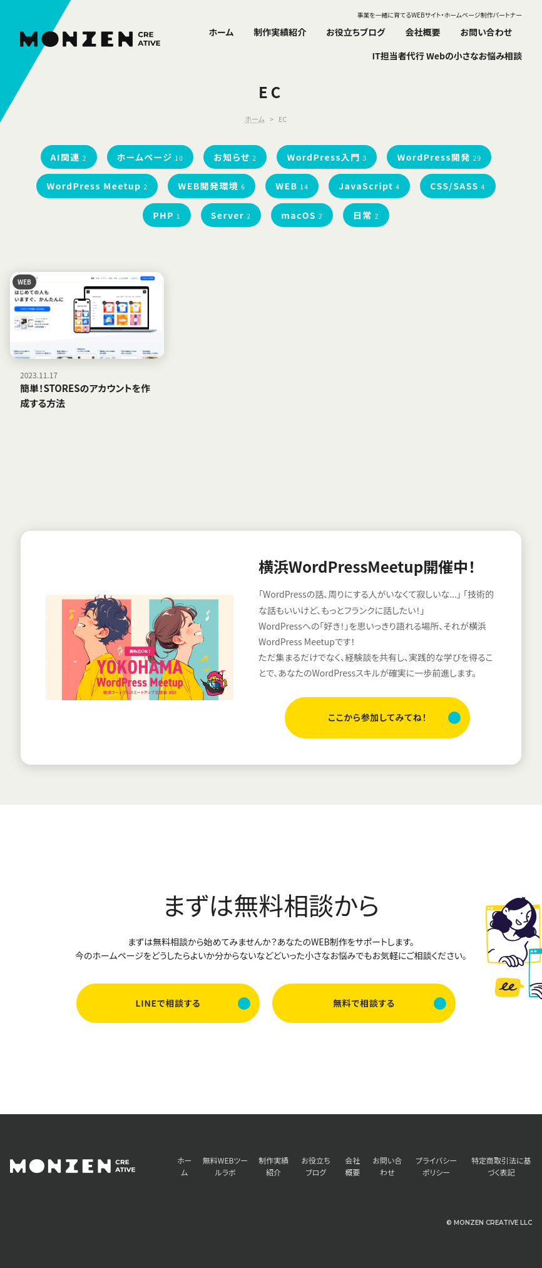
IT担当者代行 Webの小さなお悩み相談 (447, 55)
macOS (302, 215)
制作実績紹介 (279, 32)
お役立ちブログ (355, 32)
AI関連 (69, 157)
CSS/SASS (457, 185)
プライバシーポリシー (436, 1166)
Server (231, 215)
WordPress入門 (327, 157)
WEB (292, 185)
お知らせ (235, 157)
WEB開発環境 (211, 185)
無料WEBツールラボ (225, 1166)
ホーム (221, 32)
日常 (366, 215)
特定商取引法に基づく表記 (501, 1166)
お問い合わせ (486, 32)
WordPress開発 (439, 157)
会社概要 (422, 32)
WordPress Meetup (97, 185)
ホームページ (150, 157)
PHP (166, 215)
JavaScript (369, 185)
